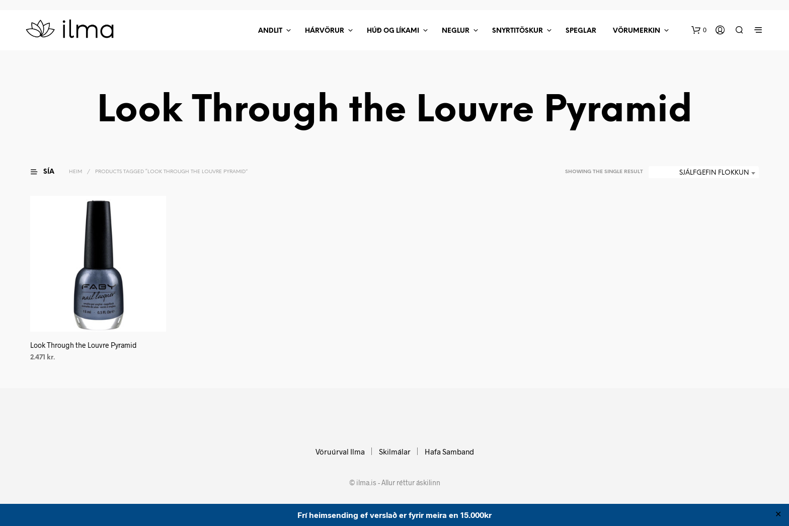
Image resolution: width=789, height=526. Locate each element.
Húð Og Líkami (393, 31)
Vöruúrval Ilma (340, 451)
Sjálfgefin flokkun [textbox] (714, 173)
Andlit (270, 31)
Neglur (455, 31)
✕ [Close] (778, 515)
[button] (698, 30)
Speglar (581, 31)
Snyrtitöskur (517, 31)
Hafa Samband (449, 451)
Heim (75, 172)
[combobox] (704, 173)
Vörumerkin (636, 31)
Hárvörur (324, 31)
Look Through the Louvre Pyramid (83, 345)
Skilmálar (395, 451)
